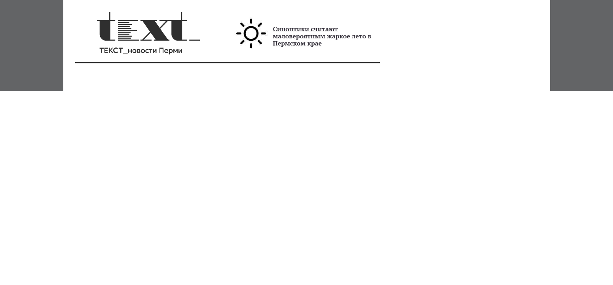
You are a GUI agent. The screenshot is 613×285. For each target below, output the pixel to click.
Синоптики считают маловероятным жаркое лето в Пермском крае (322, 36)
